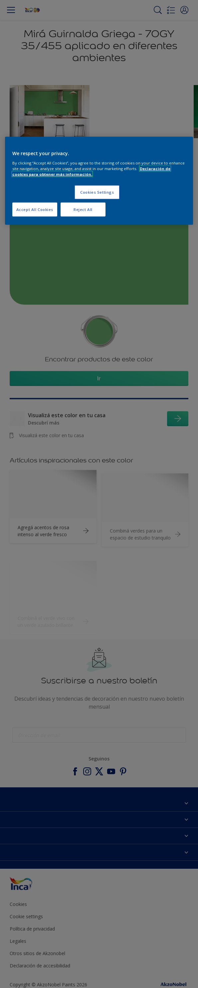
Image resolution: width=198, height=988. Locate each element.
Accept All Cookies (34, 209)
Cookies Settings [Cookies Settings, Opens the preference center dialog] (97, 191)
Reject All (83, 209)
